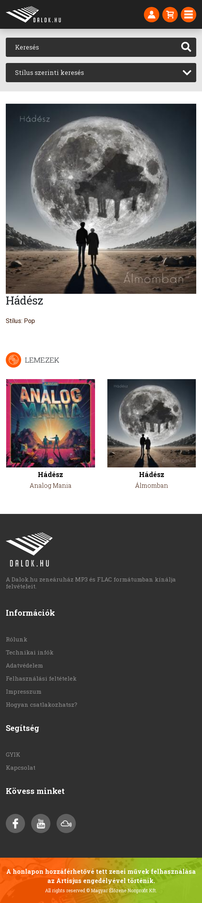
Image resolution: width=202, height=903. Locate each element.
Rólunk (16, 639)
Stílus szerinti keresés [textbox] (49, 72)
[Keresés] (91, 47)
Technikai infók (29, 652)
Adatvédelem (24, 665)
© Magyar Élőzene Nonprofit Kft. (121, 890)
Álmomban (151, 485)
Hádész (50, 474)
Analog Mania (51, 485)
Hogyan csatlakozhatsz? (41, 704)
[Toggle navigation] (188, 14)
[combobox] (101, 72)
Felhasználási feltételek (41, 678)
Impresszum (24, 691)
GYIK (13, 754)
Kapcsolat (20, 767)
